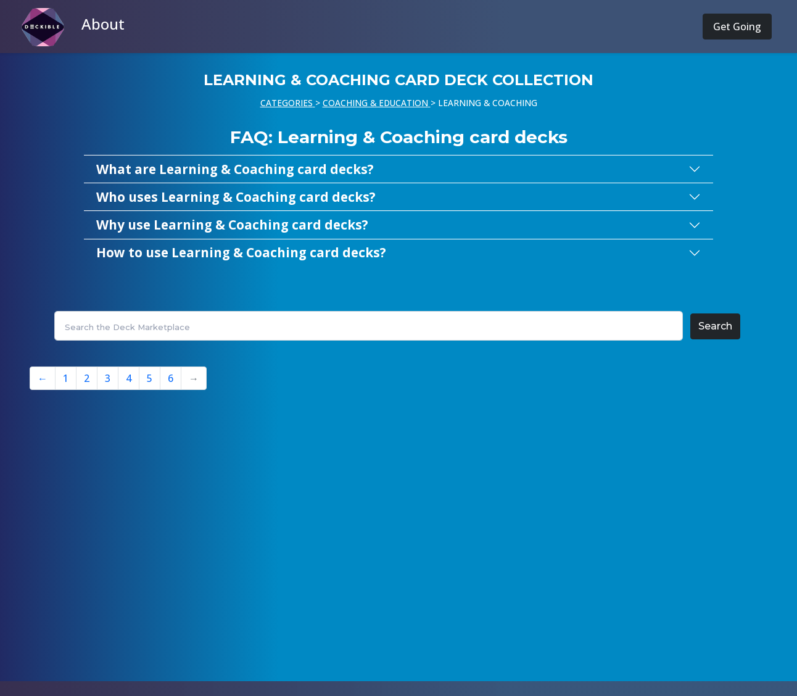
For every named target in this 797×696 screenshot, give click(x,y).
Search (715, 326)
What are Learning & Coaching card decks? (235, 169)
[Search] (368, 326)
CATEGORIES (286, 103)
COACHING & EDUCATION (375, 103)
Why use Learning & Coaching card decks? (232, 224)
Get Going (737, 26)
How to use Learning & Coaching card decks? (241, 252)
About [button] (103, 24)
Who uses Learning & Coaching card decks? (236, 196)
